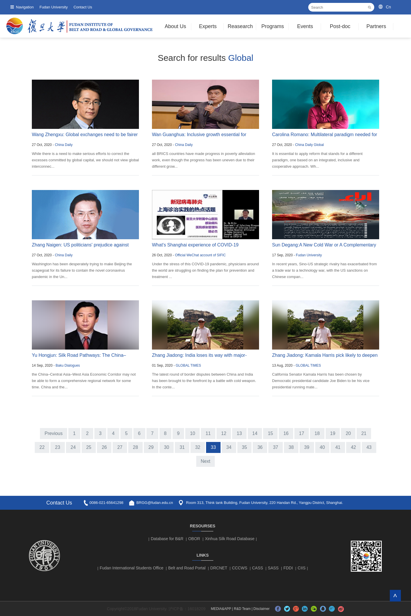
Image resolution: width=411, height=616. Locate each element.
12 (223, 433)
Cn (388, 7)
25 (88, 447)
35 (244, 447)
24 (73, 447)
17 (301, 433)
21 (363, 433)
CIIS (301, 568)
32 (197, 447)
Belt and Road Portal (187, 568)
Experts (207, 26)
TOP (395, 596)
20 (348, 433)
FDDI (288, 568)
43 (369, 447)
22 (42, 447)
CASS (257, 568)
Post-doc (340, 26)
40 (322, 447)
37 (275, 447)
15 (270, 433)
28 (135, 447)
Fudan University (53, 7)
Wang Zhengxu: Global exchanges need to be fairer (85, 134)
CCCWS (239, 568)
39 (306, 447)
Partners (376, 26)
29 (151, 447)
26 (104, 447)
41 (337, 447)
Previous (54, 433)
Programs (272, 26)
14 (255, 433)
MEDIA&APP (221, 609)
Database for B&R (167, 538)
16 (286, 433)
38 (291, 447)
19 (332, 433)
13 (239, 433)
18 (317, 433)
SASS (273, 568)
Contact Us (83, 7)
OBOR (194, 538)
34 (229, 447)
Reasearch (240, 26)
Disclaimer (262, 609)
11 (208, 433)
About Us (175, 26)
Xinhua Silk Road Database (229, 538)
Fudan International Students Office (132, 568)
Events (305, 26)
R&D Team (242, 609)
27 (119, 447)
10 (192, 433)
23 (57, 447)
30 (166, 447)
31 (182, 447)
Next (205, 461)
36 (260, 447)
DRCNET (218, 568)
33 (213, 447)
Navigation (25, 7)
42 (353, 447)
